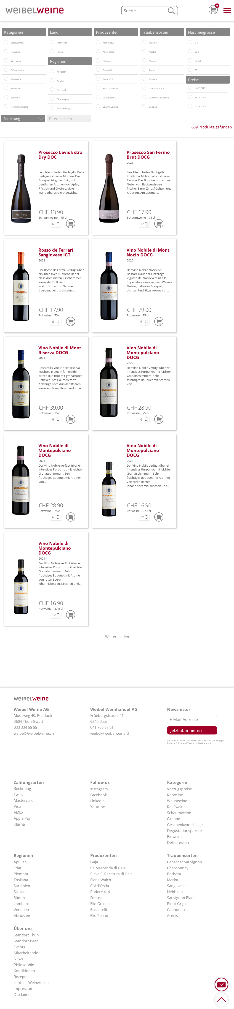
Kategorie (177, 782)
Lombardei (23, 903)
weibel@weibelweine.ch (34, 733)
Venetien (21, 909)
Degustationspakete (184, 830)
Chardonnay (177, 867)
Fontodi (97, 897)
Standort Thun (26, 935)
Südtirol (20, 897)
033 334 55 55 (25, 727)
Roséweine (176, 806)
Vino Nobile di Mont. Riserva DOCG (60, 350)
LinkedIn (97, 800)
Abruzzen (22, 915)
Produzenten (103, 855)
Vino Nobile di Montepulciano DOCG (143, 352)
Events (19, 946)
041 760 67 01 (102, 727)
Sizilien (20, 891)
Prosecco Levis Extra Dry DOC (60, 154)
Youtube (97, 806)
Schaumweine (179, 812)
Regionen (23, 855)
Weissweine (177, 800)
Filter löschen (60, 118)
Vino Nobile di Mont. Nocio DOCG (148, 252)
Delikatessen (178, 842)
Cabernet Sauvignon (184, 862)
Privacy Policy (174, 743)
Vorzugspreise (179, 788)
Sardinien (22, 885)
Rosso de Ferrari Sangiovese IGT (55, 252)
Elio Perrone (101, 915)
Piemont (21, 873)
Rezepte (21, 976)
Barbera (174, 873)
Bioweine (175, 836)
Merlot (172, 879)
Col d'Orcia (99, 885)
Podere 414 (100, 891)
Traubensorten (182, 855)
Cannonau (176, 909)
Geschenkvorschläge (185, 824)
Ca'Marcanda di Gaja (108, 867)
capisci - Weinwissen (31, 982)
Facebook (98, 794)
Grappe (173, 818)
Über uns (23, 928)
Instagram (99, 788)
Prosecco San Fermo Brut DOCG (148, 154)
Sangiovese (176, 885)
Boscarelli (98, 909)
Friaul (18, 867)
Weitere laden (117, 636)
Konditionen (24, 970)
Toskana (21, 879)
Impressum (23, 988)
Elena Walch (100, 879)
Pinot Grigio (177, 903)
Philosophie (24, 964)
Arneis (172, 915)
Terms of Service (196, 743)
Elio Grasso (100, 903)
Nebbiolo (175, 891)
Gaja (94, 862)
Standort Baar (26, 941)
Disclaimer (23, 994)
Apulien (20, 862)
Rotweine (175, 794)
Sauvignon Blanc (181, 897)
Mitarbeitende (26, 952)
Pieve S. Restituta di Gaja (111, 873)
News (18, 958)
